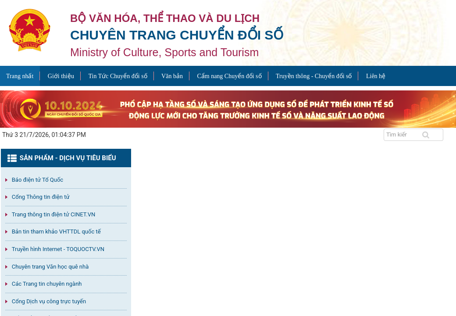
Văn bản (172, 76)
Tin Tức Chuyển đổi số (117, 76)
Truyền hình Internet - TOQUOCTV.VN (58, 249)
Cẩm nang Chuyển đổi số (229, 76)
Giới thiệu (61, 76)
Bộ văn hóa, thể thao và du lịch (165, 18)
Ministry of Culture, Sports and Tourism (164, 52)
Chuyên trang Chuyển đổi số (176, 35)
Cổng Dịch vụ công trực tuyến (49, 301)
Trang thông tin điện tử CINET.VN (53, 214)
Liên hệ (375, 76)
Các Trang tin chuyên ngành (47, 283)
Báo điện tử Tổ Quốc (37, 179)
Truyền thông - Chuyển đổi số (314, 76)
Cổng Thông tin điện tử (41, 197)
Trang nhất (19, 76)
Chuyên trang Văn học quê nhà (50, 266)
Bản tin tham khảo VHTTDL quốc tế (56, 231)
